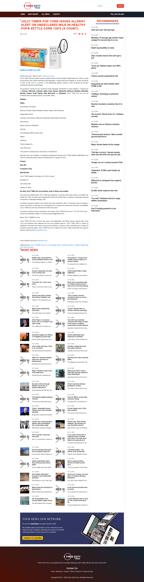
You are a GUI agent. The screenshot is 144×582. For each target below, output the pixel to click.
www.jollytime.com (41, 230)
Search (120, 6)
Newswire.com (48, 76)
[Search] (106, 6)
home (23, 14)
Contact (56, 14)
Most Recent (33, 14)
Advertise (59, 571)
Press (53, 571)
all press (45, 14)
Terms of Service (75, 571)
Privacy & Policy (87, 571)
